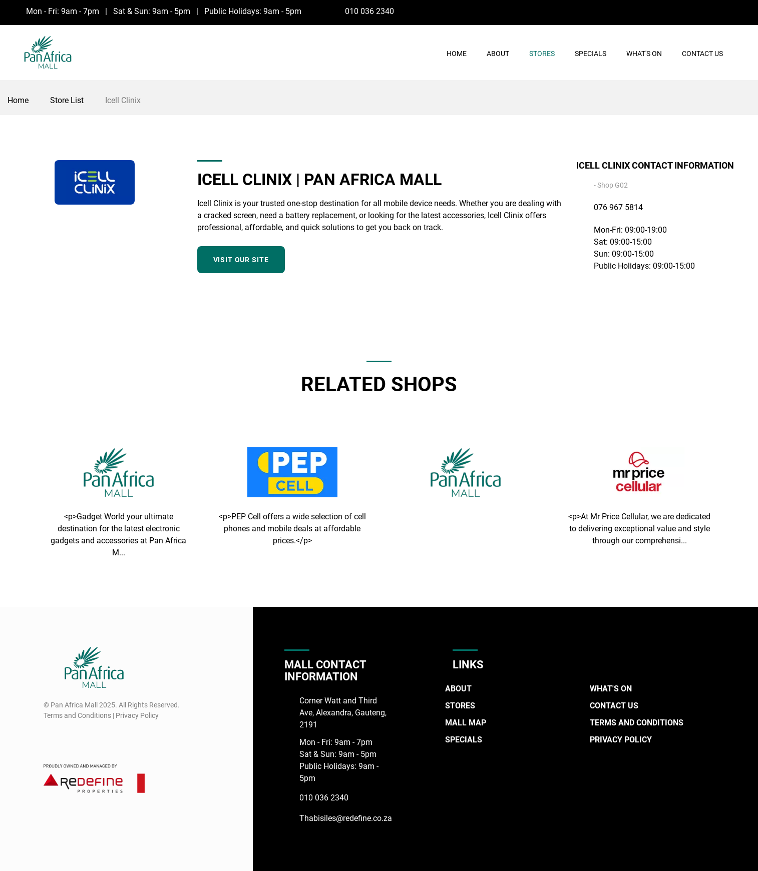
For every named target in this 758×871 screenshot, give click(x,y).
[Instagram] (743, 11)
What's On (644, 54)
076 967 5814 (618, 207)
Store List (67, 100)
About (498, 54)
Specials (590, 54)
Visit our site (241, 260)
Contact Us (702, 54)
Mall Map (465, 722)
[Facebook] (725, 11)
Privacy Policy (621, 739)
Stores (542, 54)
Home (457, 54)
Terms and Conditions (636, 722)
